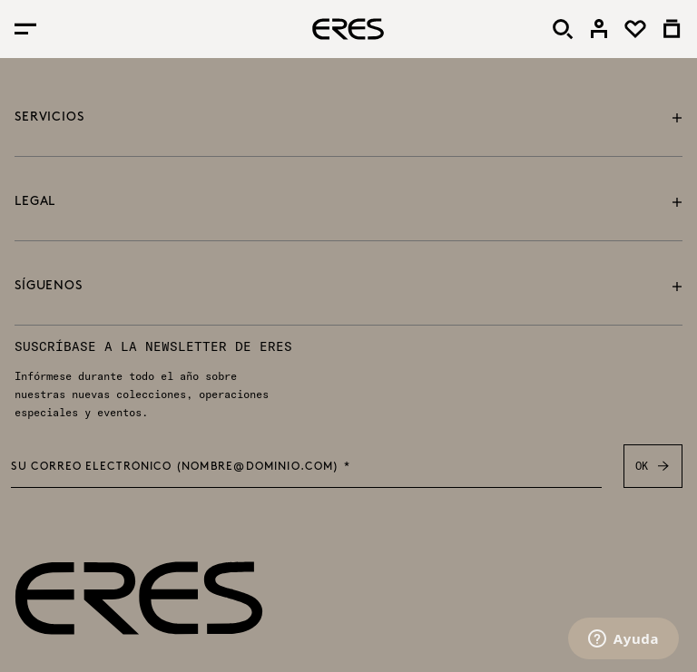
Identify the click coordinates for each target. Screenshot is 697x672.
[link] (599, 29)
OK (653, 466)
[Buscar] (563, 29)
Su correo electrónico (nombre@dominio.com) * (180, 467)
